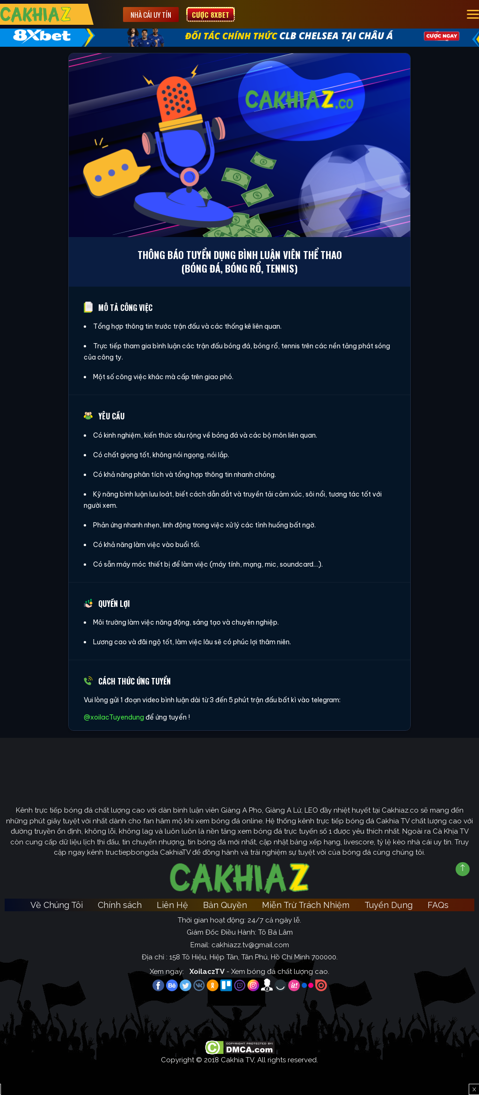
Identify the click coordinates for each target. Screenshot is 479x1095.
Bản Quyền (225, 905)
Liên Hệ (172, 905)
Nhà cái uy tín (151, 14)
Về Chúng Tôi (56, 905)
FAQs (438, 905)
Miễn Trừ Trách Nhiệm (305, 905)
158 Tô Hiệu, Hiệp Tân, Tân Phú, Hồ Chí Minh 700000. (253, 957)
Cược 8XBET (210, 14)
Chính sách (120, 905)
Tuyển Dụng (388, 905)
